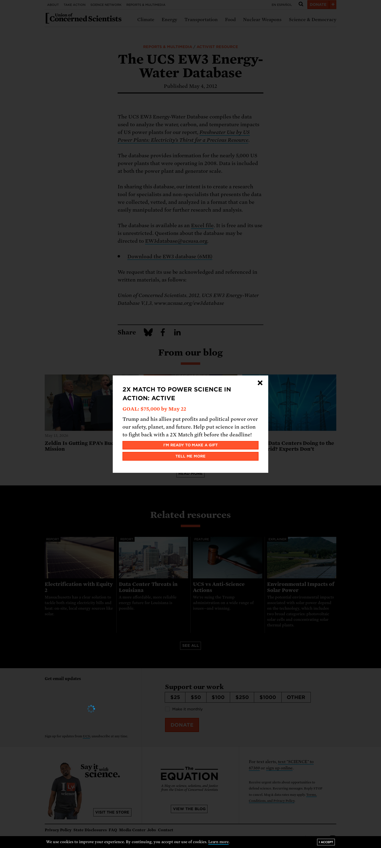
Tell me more (190, 456)
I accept (326, 842)
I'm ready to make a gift (190, 445)
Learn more (218, 842)
